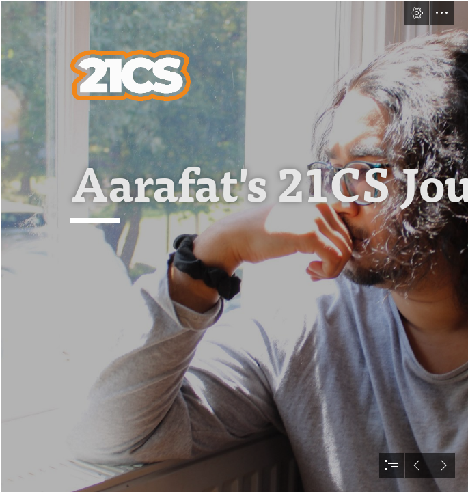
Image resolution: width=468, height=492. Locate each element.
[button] (416, 13)
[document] (234, 246)
